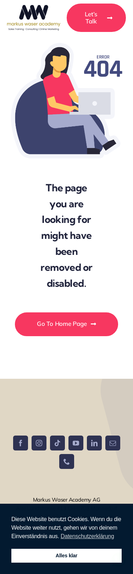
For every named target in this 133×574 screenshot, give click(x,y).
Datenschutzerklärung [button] (87, 536)
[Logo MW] (33, 8)
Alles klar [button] (66, 555)
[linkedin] (94, 443)
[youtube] (75, 443)
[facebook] (20, 443)
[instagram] (39, 443)
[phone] (66, 461)
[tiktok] (57, 443)
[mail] (112, 443)
